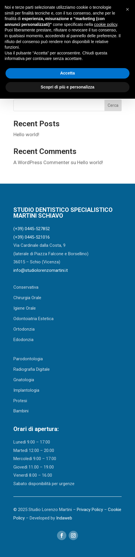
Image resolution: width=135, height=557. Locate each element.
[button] (127, 9)
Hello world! (26, 134)
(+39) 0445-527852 (31, 228)
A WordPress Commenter (41, 162)
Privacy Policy (90, 509)
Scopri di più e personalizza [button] (67, 87)
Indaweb (64, 518)
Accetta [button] (67, 73)
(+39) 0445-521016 (31, 237)
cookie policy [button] (105, 24)
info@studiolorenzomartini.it (40, 270)
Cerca (113, 105)
